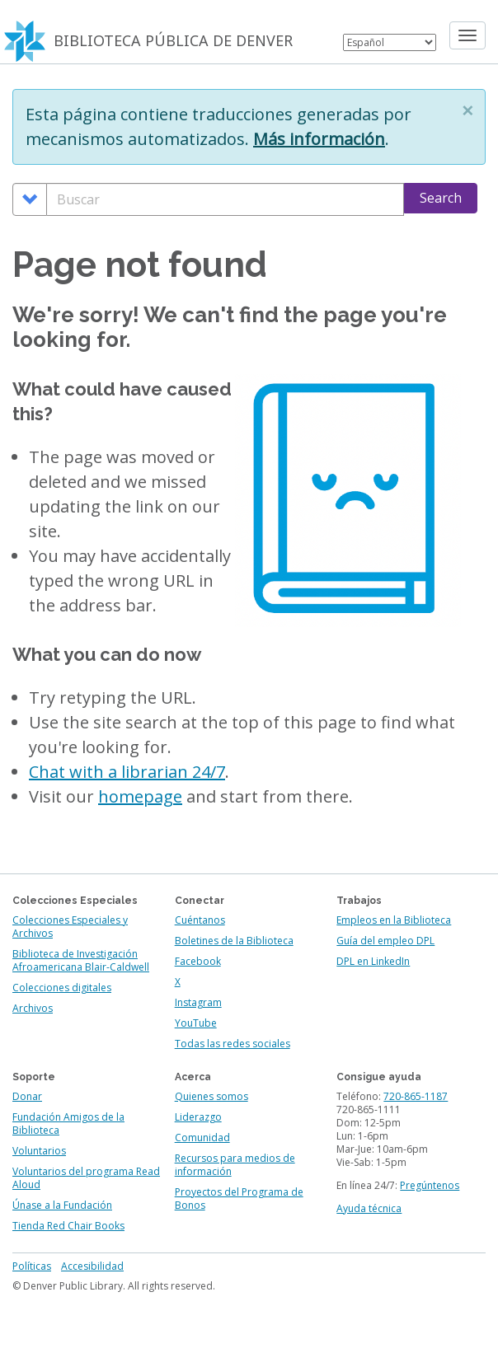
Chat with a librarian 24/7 (127, 772)
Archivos (32, 1008)
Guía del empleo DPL (385, 941)
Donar (27, 1096)
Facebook (198, 961)
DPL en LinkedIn (373, 961)
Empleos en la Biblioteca (393, 920)
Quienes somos (211, 1096)
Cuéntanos (200, 920)
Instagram (198, 1002)
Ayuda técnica (369, 1208)
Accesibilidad (92, 1266)
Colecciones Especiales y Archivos (70, 926)
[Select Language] (389, 42)
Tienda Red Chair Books (68, 1226)
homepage (140, 796)
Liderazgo (198, 1117)
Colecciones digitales (61, 988)
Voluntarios (39, 1151)
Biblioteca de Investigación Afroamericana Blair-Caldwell (80, 960)
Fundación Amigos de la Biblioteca (68, 1123)
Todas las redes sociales (232, 1044)
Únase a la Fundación (62, 1205)
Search (441, 198)
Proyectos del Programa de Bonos (239, 1198)
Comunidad (202, 1138)
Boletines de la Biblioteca (234, 941)
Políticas (31, 1266)
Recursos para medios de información (235, 1164)
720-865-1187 (415, 1096)
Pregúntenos (429, 1185)
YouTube (196, 1023)
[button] (467, 110)
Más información (319, 139)
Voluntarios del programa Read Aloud (86, 1177)
